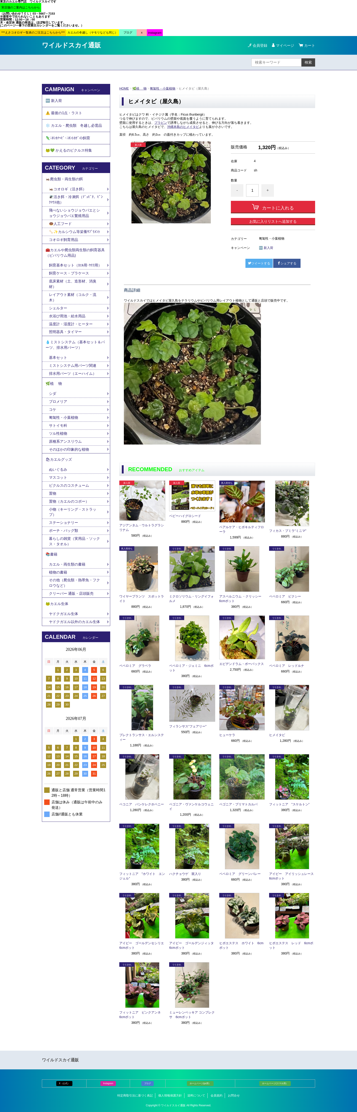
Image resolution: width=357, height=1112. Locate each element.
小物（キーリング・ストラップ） (72, 513)
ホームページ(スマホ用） (275, 1083)
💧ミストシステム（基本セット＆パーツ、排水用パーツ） (75, 346)
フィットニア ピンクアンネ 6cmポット (141, 1015)
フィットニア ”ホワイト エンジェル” (142, 876)
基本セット (60, 359)
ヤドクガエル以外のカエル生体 (74, 624)
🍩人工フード (60, 224)
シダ (54, 395)
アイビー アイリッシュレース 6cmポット (292, 876)
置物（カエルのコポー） (69, 503)
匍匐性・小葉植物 (163, 88)
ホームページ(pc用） (200, 1083)
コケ (54, 411)
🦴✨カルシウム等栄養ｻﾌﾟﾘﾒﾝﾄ (74, 232)
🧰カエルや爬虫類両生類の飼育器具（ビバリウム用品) (75, 253)
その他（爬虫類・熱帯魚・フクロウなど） (74, 585)
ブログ (147, 1083)
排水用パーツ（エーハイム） (72, 375)
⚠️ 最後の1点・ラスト (64, 113)
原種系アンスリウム (65, 443)
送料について (196, 1095)
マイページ (285, 45)
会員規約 (216, 1095)
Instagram (108, 1083)
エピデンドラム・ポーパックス (241, 664)
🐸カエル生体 (57, 606)
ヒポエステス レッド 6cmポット (291, 945)
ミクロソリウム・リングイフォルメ (191, 599)
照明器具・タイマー (65, 333)
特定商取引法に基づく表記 (135, 1095)
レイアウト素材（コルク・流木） (72, 298)
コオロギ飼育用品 (63, 240)
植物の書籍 (60, 574)
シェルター (60, 309)
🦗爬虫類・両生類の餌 (64, 179)
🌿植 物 (139, 88)
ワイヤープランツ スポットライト (141, 599)
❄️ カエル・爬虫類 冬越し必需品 (74, 126)
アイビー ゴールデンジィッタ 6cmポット (192, 945)
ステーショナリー (63, 524)
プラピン (160, 122)
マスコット (58, 479)
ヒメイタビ (277, 735)
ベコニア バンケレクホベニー (141, 804)
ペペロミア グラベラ (135, 665)
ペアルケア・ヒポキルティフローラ (241, 529)
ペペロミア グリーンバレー (240, 874)
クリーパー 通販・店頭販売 (71, 595)
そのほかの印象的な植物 (69, 451)
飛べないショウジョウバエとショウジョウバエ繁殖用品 (74, 213)
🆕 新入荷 (266, 248)
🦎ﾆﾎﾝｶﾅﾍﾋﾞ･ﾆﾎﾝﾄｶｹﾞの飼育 (68, 138)
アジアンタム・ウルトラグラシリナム (141, 527)
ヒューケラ (227, 735)
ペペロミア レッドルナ (286, 665)
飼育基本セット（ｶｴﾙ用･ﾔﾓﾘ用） (75, 266)
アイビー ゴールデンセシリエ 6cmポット (142, 945)
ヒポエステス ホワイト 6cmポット (241, 945)
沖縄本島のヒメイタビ (183, 127)
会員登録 (260, 45)
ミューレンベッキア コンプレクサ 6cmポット (192, 1015)
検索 (308, 62)
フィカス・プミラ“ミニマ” (287, 531)
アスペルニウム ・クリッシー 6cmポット (242, 599)
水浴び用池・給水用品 (69, 317)
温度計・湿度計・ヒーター (71, 325)
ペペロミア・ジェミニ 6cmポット (191, 668)
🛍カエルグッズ (59, 461)
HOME (124, 88)
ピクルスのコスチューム (69, 487)
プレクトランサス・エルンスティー (141, 737)
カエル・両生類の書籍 (67, 566)
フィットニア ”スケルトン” (289, 804)
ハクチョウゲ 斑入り (185, 874)
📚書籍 (51, 556)
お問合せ (234, 1095)
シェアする (286, 263)
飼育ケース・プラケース (69, 274)
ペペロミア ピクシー (285, 596)
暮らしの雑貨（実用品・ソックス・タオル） (74, 543)
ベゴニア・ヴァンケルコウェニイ (191, 806)
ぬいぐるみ (58, 471)
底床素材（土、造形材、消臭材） (72, 285)
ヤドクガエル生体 (63, 616)
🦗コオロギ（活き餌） (67, 189)
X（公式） (64, 1083)
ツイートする (259, 263)
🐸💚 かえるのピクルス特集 (69, 151)
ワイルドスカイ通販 (71, 45)
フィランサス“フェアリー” (187, 726)
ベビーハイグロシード (185, 516)
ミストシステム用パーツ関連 (74, 367)
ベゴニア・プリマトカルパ (238, 804)
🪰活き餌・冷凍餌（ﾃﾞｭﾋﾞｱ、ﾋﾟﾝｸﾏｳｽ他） (76, 200)
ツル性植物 (58, 435)
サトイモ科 (58, 427)
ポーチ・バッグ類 (63, 532)
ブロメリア (60, 403)
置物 (52, 495)
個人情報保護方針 (170, 1095)
